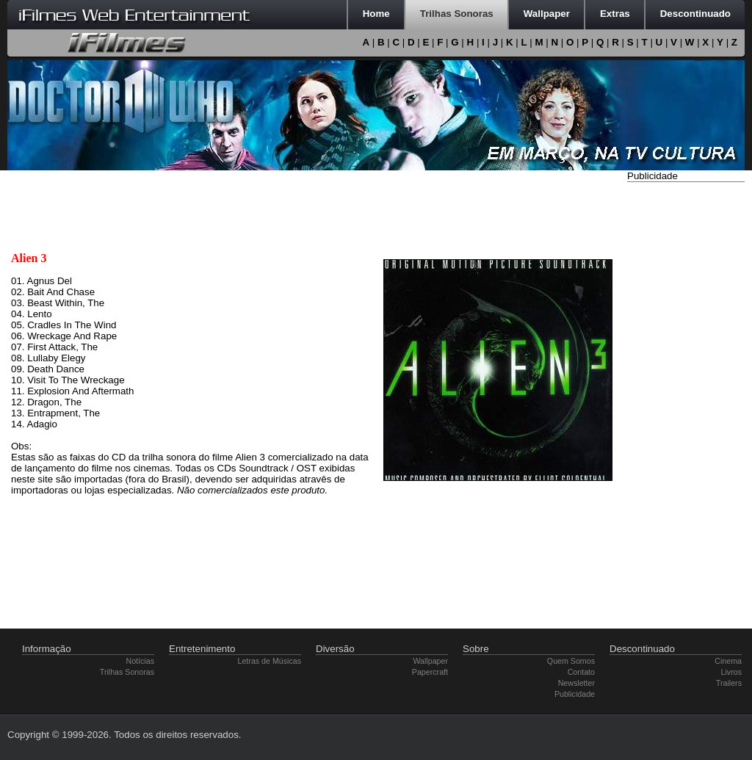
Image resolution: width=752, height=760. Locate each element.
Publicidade (574, 694)
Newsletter (576, 682)
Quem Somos (571, 660)
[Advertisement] (686, 406)
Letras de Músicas (269, 660)
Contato (581, 671)
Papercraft (430, 671)
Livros (731, 671)
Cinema (728, 660)
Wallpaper (430, 660)
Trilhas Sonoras (127, 671)
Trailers (729, 682)
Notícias (140, 660)
